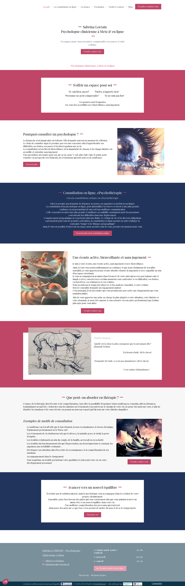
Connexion (157, 583)
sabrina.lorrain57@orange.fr (57, 564)
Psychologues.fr (100, 584)
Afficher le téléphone (54, 560)
